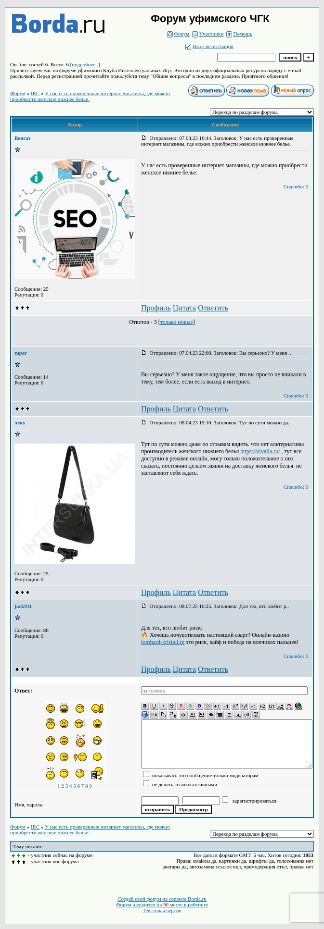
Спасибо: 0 (296, 186)
